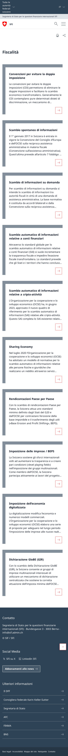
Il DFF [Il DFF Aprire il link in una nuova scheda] (34, 691)
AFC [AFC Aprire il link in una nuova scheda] (34, 717)
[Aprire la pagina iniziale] (7, 24)
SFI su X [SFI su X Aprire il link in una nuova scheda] (8, 658)
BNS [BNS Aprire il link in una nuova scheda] (34, 734)
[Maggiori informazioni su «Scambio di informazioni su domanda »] (58, 215)
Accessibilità (17, 751)
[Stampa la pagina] (57, 35)
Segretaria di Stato (34, 708)
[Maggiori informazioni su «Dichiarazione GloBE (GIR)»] (58, 592)
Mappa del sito (30, 751)
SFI (11, 24)
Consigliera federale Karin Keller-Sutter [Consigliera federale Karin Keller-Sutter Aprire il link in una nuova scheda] (34, 700)
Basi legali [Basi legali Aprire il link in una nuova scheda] (6, 751)
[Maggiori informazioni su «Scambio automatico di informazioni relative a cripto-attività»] (58, 327)
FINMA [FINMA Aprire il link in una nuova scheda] (34, 725)
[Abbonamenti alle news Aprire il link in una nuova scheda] (21, 668)
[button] (63, 646)
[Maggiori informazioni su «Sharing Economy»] (58, 379)
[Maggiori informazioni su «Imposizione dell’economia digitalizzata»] (58, 539)
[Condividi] (64, 35)
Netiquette (42, 751)
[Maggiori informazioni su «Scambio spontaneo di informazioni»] (58, 162)
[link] (34, 90)
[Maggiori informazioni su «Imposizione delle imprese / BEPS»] (58, 483)
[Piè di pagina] (34, 751)
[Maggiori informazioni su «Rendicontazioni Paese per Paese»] (58, 431)
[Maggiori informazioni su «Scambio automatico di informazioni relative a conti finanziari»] (58, 271)
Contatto (51, 751)
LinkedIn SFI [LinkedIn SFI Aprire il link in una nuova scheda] (27, 658)
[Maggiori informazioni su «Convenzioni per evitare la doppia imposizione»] (58, 110)
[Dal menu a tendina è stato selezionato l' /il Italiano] (62, 7)
